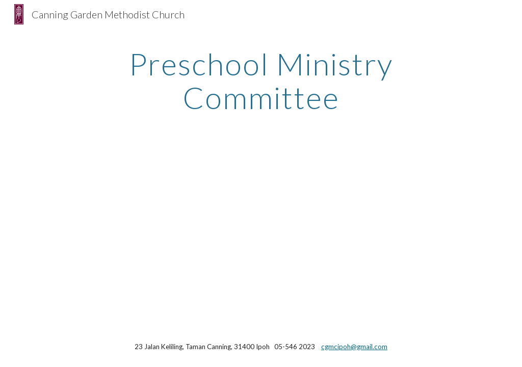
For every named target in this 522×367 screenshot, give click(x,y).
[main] (260, 80)
